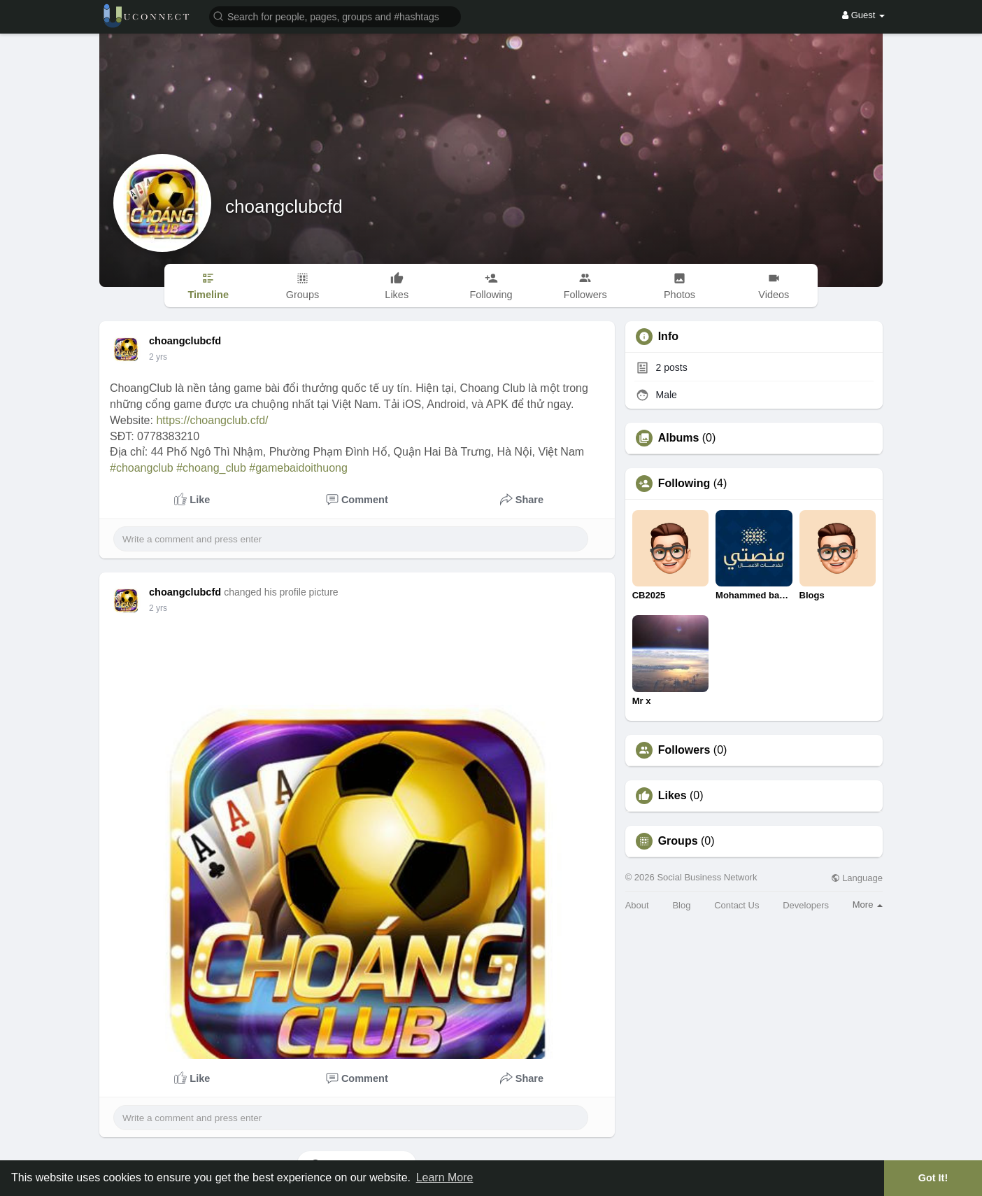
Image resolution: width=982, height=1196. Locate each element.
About (637, 905)
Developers (806, 905)
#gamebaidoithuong (298, 468)
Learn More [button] (445, 1177)
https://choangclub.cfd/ (212, 420)
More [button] (868, 904)
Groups (678, 841)
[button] (335, 15)
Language (857, 877)
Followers (684, 750)
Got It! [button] (933, 1177)
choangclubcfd (284, 206)
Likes (672, 795)
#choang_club (211, 468)
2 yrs (158, 357)
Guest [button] (863, 15)
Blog (681, 905)
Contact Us (736, 905)
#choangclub (141, 468)
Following (684, 483)
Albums (678, 438)
